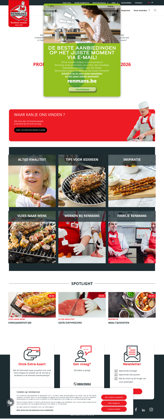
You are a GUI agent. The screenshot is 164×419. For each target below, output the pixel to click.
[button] (116, 8)
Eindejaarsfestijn (19, 323)
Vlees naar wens (32, 216)
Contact (138, 3)
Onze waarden (140, 10)
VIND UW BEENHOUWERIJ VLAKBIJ (30, 130)
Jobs (114, 3)
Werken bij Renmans (82, 216)
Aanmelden (126, 3)
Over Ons (67, 3)
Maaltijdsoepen (118, 323)
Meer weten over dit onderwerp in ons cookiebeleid (35, 410)
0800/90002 (84, 384)
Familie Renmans (132, 216)
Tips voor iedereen (82, 160)
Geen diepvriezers (70, 323)
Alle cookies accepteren (114, 397)
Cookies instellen (114, 409)
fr (149, 3)
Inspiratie (125, 10)
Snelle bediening (81, 3)
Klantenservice (99, 3)
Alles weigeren (114, 403)
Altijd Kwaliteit (32, 160)
